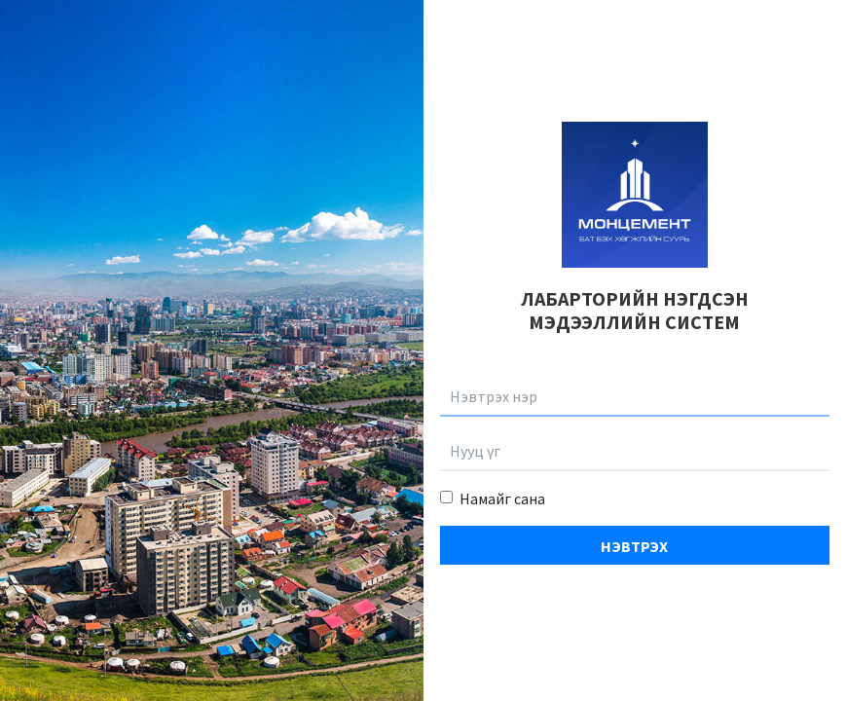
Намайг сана (502, 498)
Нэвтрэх (634, 546)
